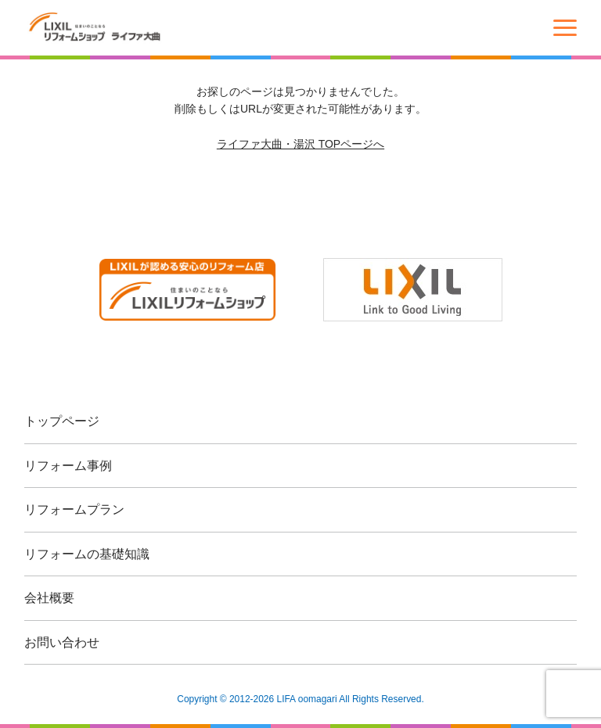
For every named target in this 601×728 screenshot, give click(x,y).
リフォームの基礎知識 (86, 554)
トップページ (61, 421)
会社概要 (49, 597)
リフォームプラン (74, 509)
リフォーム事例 (68, 465)
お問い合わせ (61, 642)
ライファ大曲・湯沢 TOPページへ (300, 144)
